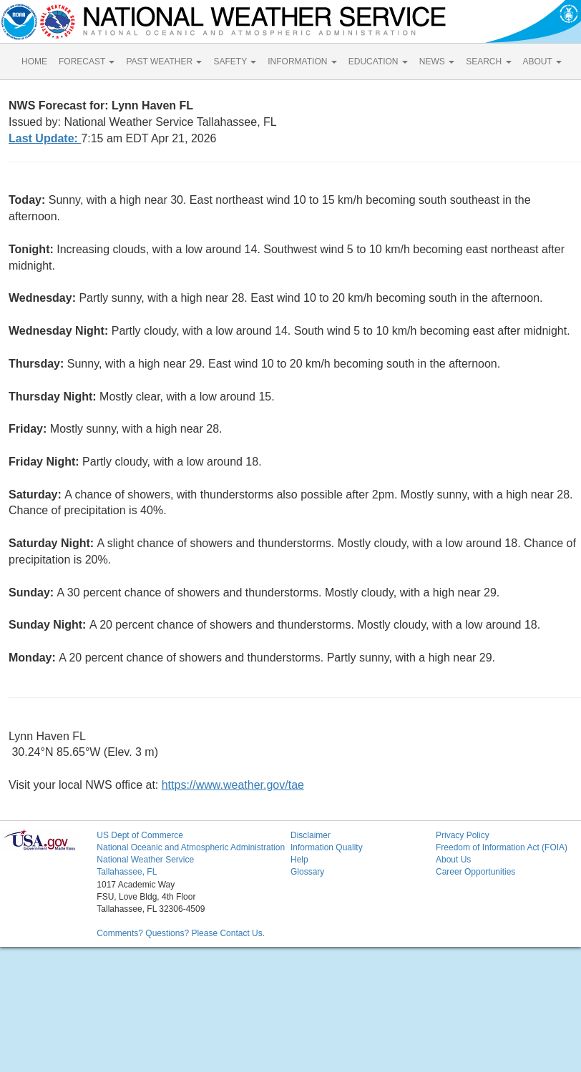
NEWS (436, 61)
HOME (34, 61)
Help (299, 860)
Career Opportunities (475, 872)
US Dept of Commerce (140, 835)
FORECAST (86, 61)
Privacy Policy (462, 835)
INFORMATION (302, 61)
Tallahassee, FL (127, 872)
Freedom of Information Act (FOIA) (501, 847)
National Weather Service (145, 860)
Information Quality (326, 847)
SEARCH (488, 61)
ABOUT (542, 61)
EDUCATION (378, 61)
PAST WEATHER (164, 61)
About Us (453, 860)
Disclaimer (310, 835)
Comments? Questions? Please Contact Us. (181, 933)
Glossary (307, 872)
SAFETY (234, 61)
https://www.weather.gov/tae (233, 785)
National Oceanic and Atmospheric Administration (191, 847)
